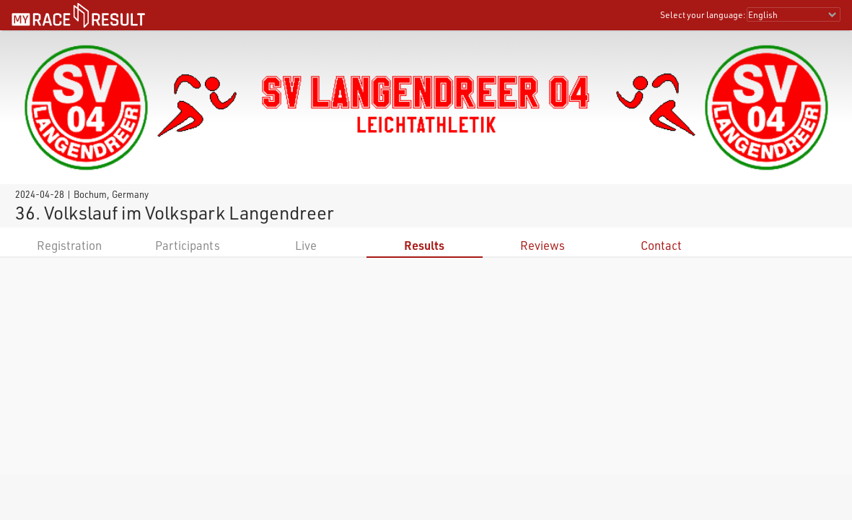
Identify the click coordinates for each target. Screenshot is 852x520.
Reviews (542, 245)
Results (424, 245)
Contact (661, 245)
